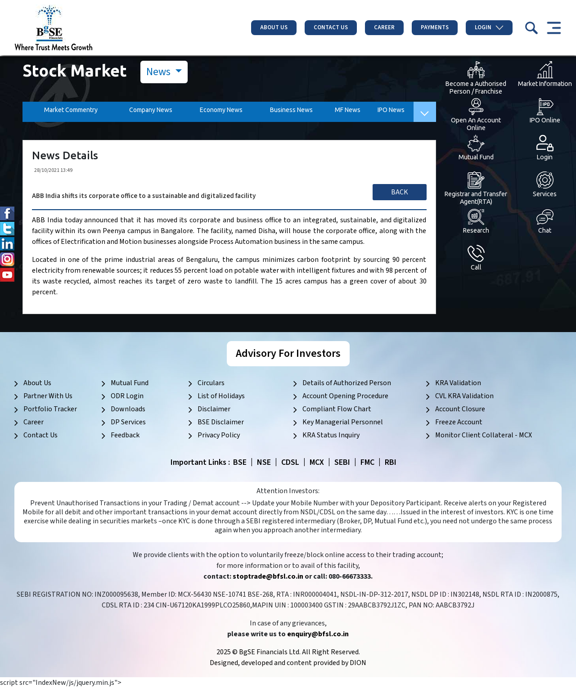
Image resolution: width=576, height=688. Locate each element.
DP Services (128, 422)
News (159, 72)
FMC (367, 462)
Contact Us (331, 27)
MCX (317, 462)
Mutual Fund (129, 383)
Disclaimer (214, 409)
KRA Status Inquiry (331, 435)
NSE (264, 462)
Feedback (125, 435)
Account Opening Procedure (345, 396)
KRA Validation (458, 383)
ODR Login (127, 396)
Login (489, 27)
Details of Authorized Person (346, 383)
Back (399, 192)
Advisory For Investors (288, 353)
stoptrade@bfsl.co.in (268, 576)
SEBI (342, 462)
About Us (274, 27)
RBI (390, 462)
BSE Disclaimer (221, 422)
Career (384, 27)
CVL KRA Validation (464, 396)
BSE (240, 462)
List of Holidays (221, 396)
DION (358, 663)
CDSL (290, 462)
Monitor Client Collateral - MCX (483, 435)
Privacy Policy (219, 435)
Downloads (128, 409)
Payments (435, 27)
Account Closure (460, 409)
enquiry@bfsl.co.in (318, 634)
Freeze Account (458, 422)
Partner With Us (47, 396)
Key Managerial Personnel (342, 422)
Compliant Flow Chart (336, 409)
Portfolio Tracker (50, 409)
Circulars (211, 383)
